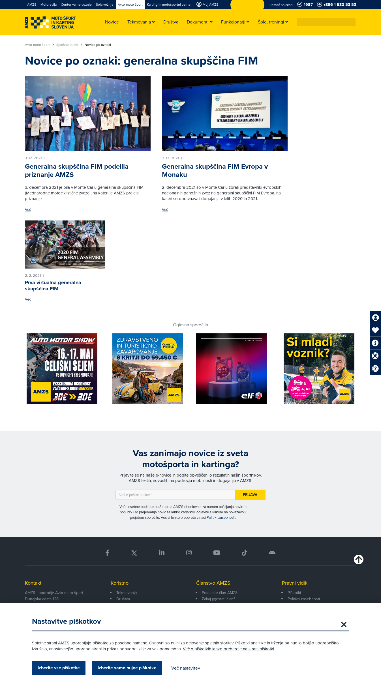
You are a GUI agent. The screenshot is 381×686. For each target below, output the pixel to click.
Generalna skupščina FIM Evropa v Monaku (215, 170)
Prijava (250, 494)
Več (28, 209)
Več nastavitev (185, 668)
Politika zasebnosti (304, 599)
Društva (123, 599)
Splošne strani (69, 45)
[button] (352, 22)
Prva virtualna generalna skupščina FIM (53, 285)
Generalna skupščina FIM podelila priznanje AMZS (77, 170)
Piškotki (294, 592)
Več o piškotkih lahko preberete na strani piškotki (228, 649)
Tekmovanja (126, 592)
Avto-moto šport (39, 45)
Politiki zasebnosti (221, 517)
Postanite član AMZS (219, 592)
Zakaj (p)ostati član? (218, 599)
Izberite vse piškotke (59, 667)
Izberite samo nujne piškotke (127, 667)
